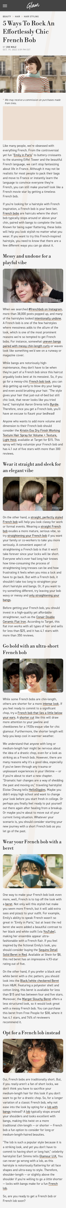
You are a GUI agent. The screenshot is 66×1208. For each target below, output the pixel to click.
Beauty (7, 17)
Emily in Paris (23, 155)
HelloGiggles (37, 790)
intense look (51, 704)
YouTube (48, 931)
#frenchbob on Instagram (45, 309)
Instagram (56, 300)
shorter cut (27, 717)
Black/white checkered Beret (39, 981)
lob (28, 1112)
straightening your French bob (27, 536)
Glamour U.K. (48, 1156)
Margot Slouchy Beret (36, 999)
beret (8, 904)
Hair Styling (31, 17)
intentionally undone (47, 318)
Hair (17, 17)
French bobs (11, 213)
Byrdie (54, 404)
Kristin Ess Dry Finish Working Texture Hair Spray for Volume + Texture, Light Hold (31, 435)
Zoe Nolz (11, 47)
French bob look (40, 381)
